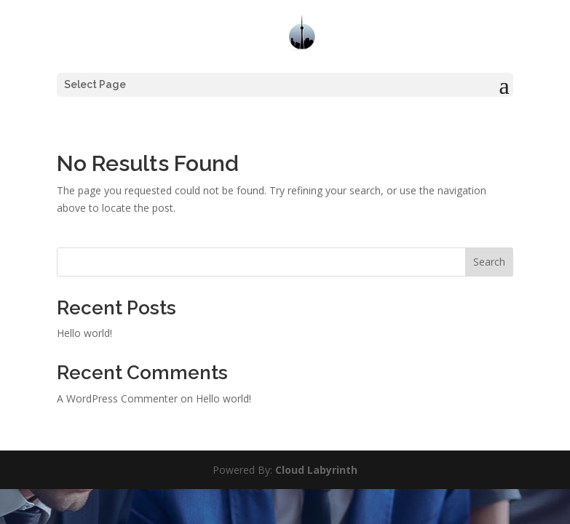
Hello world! (84, 333)
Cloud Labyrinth (316, 470)
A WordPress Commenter (117, 398)
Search (489, 262)
